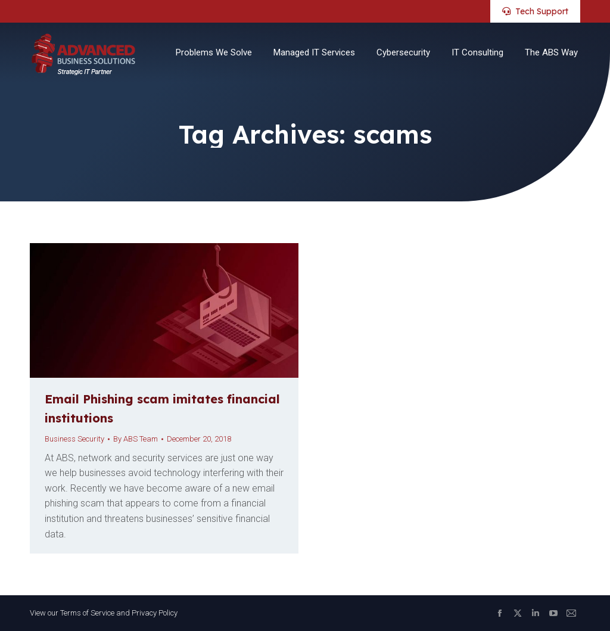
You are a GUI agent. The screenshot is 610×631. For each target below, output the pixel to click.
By (135, 438)
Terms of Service (87, 612)
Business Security (74, 438)
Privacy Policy (155, 612)
